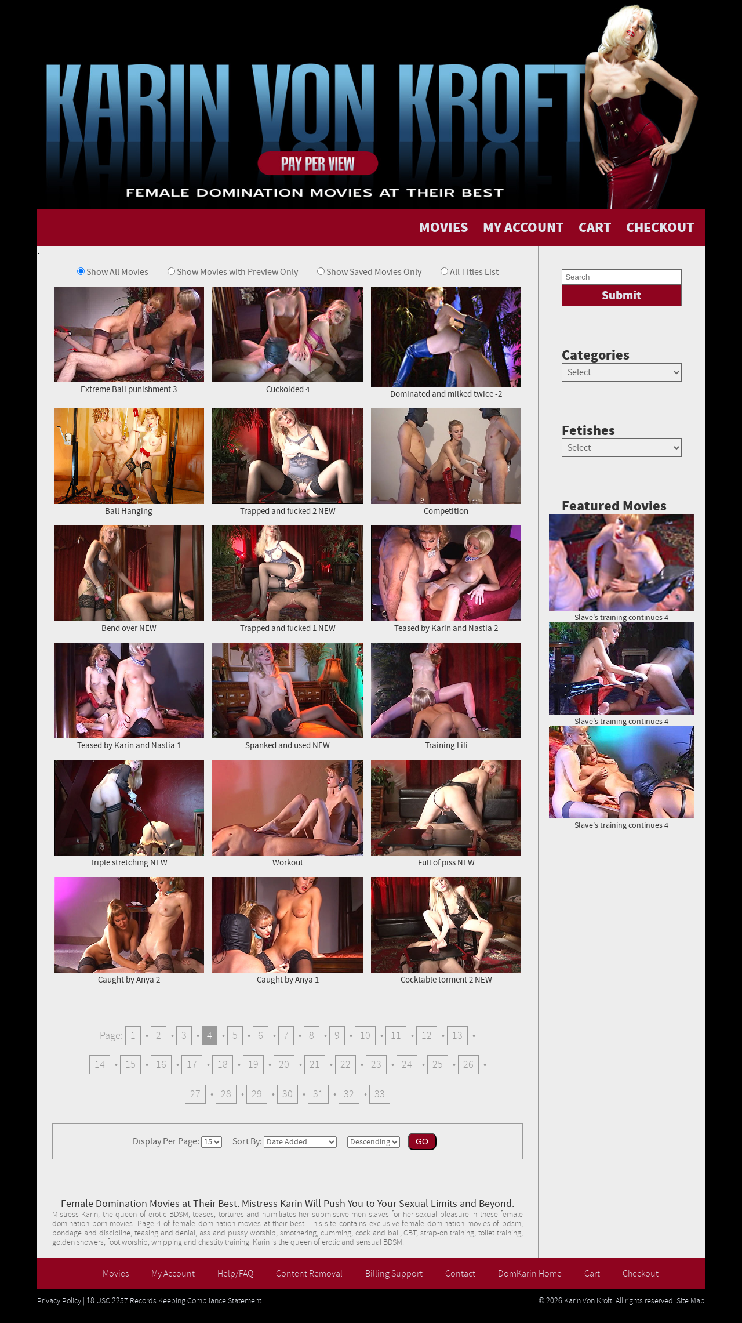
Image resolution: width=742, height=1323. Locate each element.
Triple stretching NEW (129, 813)
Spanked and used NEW (287, 696)
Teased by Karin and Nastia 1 (129, 696)
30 (287, 1094)
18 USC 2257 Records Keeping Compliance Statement (173, 1301)
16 (161, 1065)
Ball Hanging (129, 461)
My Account (173, 1273)
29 (257, 1094)
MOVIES (443, 227)
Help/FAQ (235, 1273)
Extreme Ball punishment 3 (129, 339)
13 (457, 1036)
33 (379, 1094)
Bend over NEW (129, 578)
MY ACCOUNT (523, 227)
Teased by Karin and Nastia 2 (446, 578)
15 (130, 1065)
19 (253, 1065)
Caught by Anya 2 (129, 930)
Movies (116, 1273)
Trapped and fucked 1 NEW (287, 578)
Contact (460, 1273)
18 (222, 1065)
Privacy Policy (59, 1301)
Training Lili (446, 696)
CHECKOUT (660, 227)
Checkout (641, 1273)
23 (376, 1065)
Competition (446, 461)
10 (365, 1036)
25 (437, 1065)
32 (349, 1094)
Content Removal (309, 1273)
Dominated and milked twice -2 (446, 342)
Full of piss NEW (446, 813)
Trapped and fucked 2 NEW (287, 461)
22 (345, 1065)
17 (192, 1065)
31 (318, 1094)
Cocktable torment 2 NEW (446, 930)
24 (407, 1065)
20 (284, 1065)
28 (226, 1094)
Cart (592, 1273)
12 (426, 1036)
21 (315, 1065)
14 (99, 1065)
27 (195, 1094)
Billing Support (394, 1273)
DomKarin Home (530, 1273)
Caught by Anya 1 (287, 930)
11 (396, 1036)
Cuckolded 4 (287, 339)
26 (468, 1065)
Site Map (690, 1301)
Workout (287, 813)
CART (595, 227)
